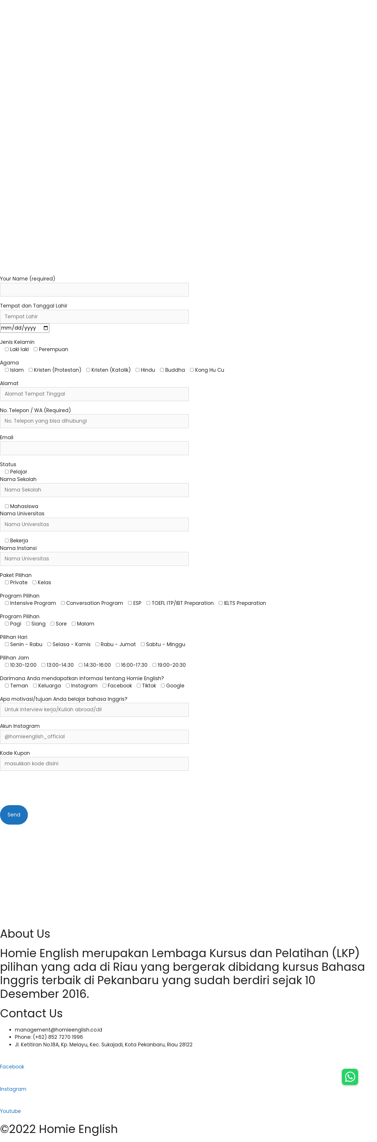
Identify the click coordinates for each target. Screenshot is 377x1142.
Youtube (10, 1111)
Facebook (12, 1066)
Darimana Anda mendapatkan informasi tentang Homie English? (82, 678)
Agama (9, 362)
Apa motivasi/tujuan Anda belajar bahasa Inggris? (63, 699)
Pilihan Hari (13, 637)
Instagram (13, 1089)
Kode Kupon (15, 753)
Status (8, 464)
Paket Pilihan (16, 575)
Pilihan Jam (14, 657)
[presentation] (44, 788)
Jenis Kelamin (17, 342)
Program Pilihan (20, 595)
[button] (350, 1077)
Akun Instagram (20, 726)
